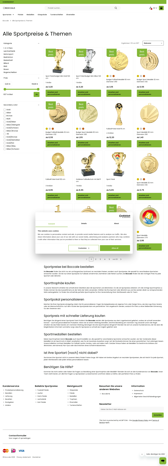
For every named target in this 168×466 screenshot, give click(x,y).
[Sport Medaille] (149, 217)
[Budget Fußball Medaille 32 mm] (58, 113)
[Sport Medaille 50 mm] (149, 113)
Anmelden (158, 415)
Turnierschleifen (56, 15)
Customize (83, 248)
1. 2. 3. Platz (8, 48)
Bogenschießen (10, 72)
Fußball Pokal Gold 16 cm (115, 129)
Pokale (20, 15)
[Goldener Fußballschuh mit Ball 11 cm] (88, 164)
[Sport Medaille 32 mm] (149, 164)
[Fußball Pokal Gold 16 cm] (118, 113)
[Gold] (107, 76)
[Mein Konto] (150, 8)
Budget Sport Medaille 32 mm (149, 80)
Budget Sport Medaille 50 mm (88, 133)
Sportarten (7, 15)
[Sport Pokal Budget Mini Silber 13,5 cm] (88, 61)
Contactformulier (17, 435)
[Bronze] (113, 76)
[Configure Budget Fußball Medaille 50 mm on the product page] (118, 93)
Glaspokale (42, 15)
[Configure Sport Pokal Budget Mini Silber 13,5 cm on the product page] (88, 93)
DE (155, 8)
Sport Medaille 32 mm (149, 184)
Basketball (8, 60)
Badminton (8, 57)
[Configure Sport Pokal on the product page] (118, 196)
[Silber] (110, 76)
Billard (6, 63)
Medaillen (30, 15)
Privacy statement (24, 457)
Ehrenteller (70, 15)
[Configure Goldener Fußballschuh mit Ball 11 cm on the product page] (88, 196)
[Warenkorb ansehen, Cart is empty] (161, 8)
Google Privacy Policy (140, 420)
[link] (86, 259)
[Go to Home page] (9, 8)
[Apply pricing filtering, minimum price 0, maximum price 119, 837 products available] (36, 94)
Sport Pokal (110, 179)
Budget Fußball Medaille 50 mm (118, 80)
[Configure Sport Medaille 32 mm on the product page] (149, 196)
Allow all (115, 248)
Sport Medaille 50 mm (149, 133)
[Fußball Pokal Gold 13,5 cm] (58, 164)
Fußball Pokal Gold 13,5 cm (55, 179)
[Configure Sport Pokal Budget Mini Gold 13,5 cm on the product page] (58, 93)
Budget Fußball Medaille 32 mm (58, 133)
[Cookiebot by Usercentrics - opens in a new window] (120, 216)
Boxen (6, 69)
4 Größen (110, 133)
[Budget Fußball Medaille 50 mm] (118, 61)
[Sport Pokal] (118, 164)
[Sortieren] (153, 43)
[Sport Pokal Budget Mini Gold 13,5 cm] (58, 61)
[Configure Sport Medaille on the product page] (149, 247)
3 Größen (49, 186)
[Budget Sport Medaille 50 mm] (88, 113)
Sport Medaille (149, 236)
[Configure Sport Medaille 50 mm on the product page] (149, 143)
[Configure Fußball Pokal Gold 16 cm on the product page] (118, 143)
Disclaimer (36, 457)
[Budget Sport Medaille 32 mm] (149, 61)
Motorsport (8, 54)
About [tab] (116, 223)
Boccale (6, 21)
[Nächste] (121, 259)
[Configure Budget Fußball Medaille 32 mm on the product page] (58, 143)
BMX (5, 66)
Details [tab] (84, 223)
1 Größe (48, 82)
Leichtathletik (9, 51)
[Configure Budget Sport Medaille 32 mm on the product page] (149, 93)
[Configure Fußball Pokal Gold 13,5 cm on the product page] (58, 196)
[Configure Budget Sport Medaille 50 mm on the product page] (88, 143)
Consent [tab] (51, 224)
